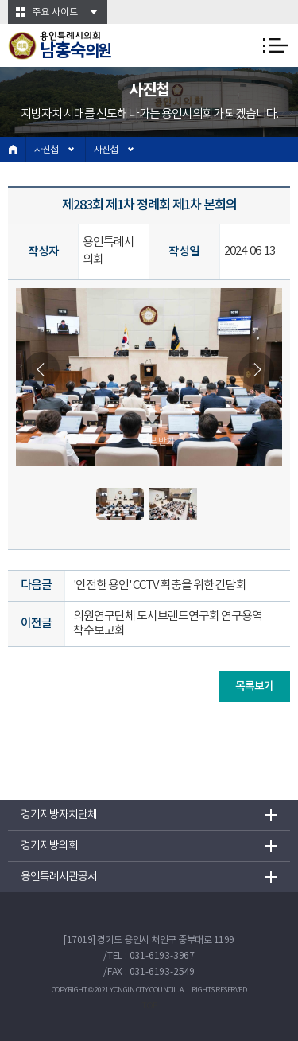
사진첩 (46, 150)
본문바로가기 (0, 0)
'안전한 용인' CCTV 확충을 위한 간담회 (159, 585)
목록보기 (254, 686)
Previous (42, 370)
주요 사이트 (55, 12)
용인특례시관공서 (59, 877)
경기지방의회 (49, 846)
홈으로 (13, 149)
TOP (149, 1006)
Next (256, 370)
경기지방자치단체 (59, 815)
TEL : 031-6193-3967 (151, 956)
